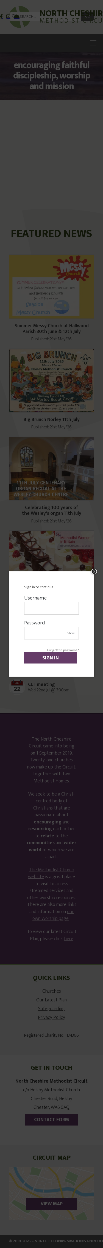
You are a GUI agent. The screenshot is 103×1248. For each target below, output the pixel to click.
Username (35, 598)
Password (34, 623)
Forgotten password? (63, 650)
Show (71, 633)
